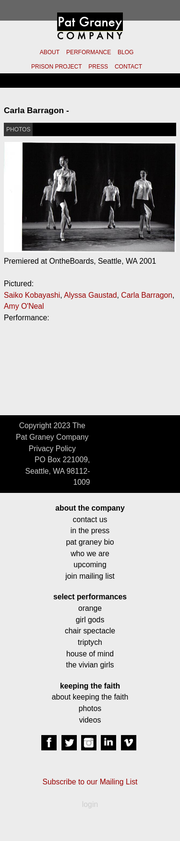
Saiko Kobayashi (32, 295)
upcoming (89, 565)
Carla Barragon (146, 295)
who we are (90, 553)
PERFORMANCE (88, 52)
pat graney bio (90, 542)
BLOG (125, 52)
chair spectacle (90, 631)
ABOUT (50, 52)
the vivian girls (90, 665)
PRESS (98, 66)
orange (90, 608)
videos (90, 720)
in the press (90, 530)
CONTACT (128, 66)
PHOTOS (18, 129)
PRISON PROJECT (56, 66)
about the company (89, 508)
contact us (90, 519)
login (90, 804)
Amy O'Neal (24, 306)
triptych (90, 642)
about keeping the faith (90, 697)
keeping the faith (90, 686)
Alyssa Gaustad (90, 295)
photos (90, 708)
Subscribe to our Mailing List (90, 782)
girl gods (90, 620)
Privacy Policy (52, 448)
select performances (90, 597)
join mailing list (89, 576)
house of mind (90, 654)
